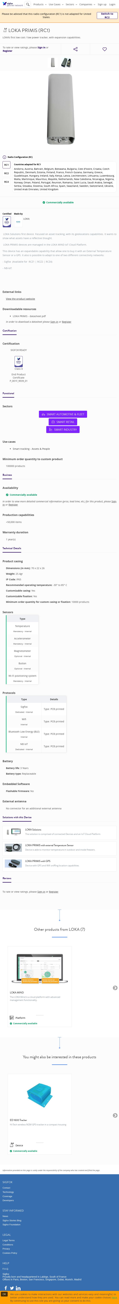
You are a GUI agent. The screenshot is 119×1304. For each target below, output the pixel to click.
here (114, 1297)
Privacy (6, 1248)
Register (7, 51)
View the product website (20, 298)
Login (112, 4)
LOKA (26, 218)
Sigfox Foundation (11, 1224)
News (5, 1216)
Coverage (7, 1196)
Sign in (41, 47)
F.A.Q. (6, 1269)
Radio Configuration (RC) (18, 157)
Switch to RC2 (107, 15)
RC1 (6, 164)
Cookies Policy (10, 1253)
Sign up (102, 4)
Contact (6, 1188)
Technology (8, 1192)
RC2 (6, 173)
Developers (8, 1200)
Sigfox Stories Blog (12, 1220)
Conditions (8, 1244)
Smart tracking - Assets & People (31, 448)
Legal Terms (9, 1240)
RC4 (6, 181)
